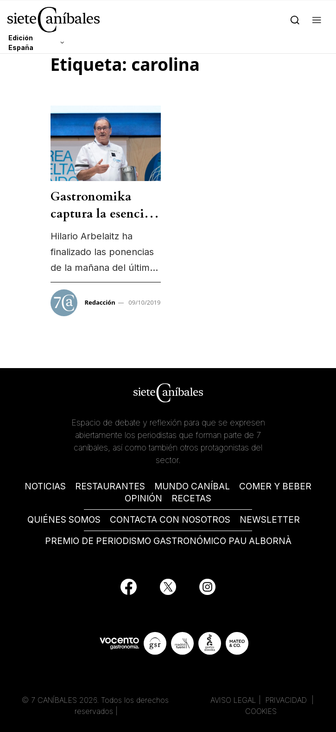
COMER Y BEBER (275, 486)
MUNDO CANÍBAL (192, 486)
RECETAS (191, 498)
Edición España (20, 42)
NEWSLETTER (270, 519)
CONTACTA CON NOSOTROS (170, 519)
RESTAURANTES (110, 486)
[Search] (295, 19)
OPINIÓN (143, 498)
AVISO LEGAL (233, 700)
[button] (316, 19)
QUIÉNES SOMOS (64, 519)
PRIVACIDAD (287, 700)
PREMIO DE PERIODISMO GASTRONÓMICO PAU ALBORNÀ (168, 541)
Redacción (100, 302)
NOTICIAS (45, 486)
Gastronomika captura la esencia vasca (101, 213)
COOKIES (261, 711)
